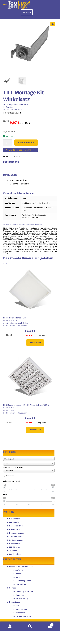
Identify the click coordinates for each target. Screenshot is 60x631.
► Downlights (13, 529)
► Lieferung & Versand (23, 591)
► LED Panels (13, 522)
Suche (30, 626)
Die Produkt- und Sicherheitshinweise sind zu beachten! (22, 225)
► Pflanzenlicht (14, 543)
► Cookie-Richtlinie (22, 616)
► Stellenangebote (22, 580)
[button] (52, 24)
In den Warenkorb (26, 142)
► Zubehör (12, 550)
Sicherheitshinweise (19, 183)
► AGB (16, 605)
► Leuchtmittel (14, 554)
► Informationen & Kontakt (20, 566)
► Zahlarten (19, 595)
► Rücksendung (20, 598)
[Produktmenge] (8, 142)
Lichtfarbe (19, 467)
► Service (11, 588)
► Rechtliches (13, 602)
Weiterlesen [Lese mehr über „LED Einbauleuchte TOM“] (35, 342)
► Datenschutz (20, 609)
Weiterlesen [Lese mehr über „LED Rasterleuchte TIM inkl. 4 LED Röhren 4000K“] (35, 429)
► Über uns (18, 573)
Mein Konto (10, 626)
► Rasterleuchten (15, 525)
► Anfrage (18, 570)
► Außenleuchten (15, 540)
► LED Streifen (13, 547)
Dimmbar (10, 476)
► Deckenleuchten (15, 533)
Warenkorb (47, 624)
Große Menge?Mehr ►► (22, 149)
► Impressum (19, 612)
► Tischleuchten (14, 536)
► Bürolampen (13, 518)
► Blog (16, 577)
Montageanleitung (19, 180)
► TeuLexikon (19, 584)
